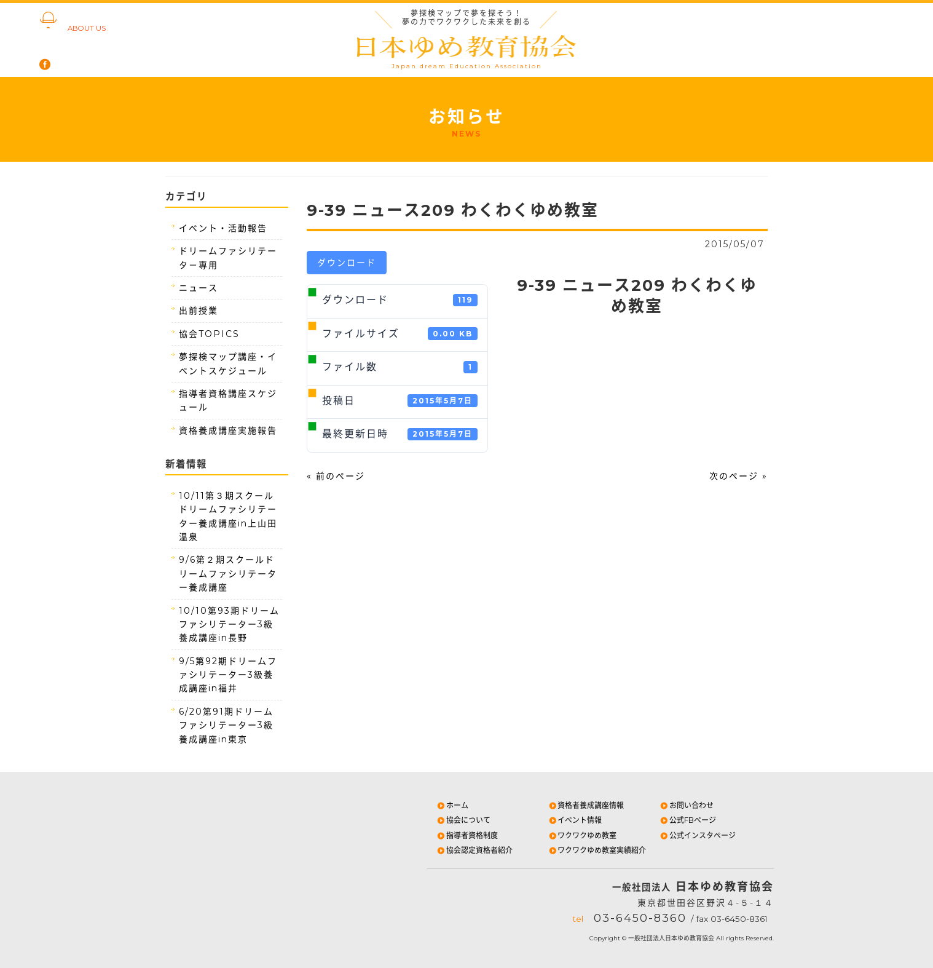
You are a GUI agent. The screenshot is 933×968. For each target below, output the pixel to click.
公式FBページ (687, 820)
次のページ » (738, 476)
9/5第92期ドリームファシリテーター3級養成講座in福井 (228, 675)
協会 (92, 21)
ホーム (452, 805)
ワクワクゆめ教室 (582, 835)
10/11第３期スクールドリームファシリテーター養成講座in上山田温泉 (228, 516)
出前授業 (198, 310)
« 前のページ (336, 476)
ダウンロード (346, 262)
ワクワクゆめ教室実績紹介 (597, 850)
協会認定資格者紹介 (474, 850)
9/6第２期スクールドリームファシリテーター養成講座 (228, 573)
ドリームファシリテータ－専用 (228, 257)
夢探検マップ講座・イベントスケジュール (228, 363)
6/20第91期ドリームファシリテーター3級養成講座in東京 (226, 725)
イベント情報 (575, 820)
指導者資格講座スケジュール (228, 400)
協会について (463, 820)
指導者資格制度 (467, 835)
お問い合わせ (686, 805)
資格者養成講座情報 (586, 805)
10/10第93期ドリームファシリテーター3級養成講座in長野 (229, 624)
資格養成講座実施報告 (228, 430)
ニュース (198, 287)
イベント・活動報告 (223, 228)
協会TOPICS (209, 333)
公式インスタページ (697, 835)
